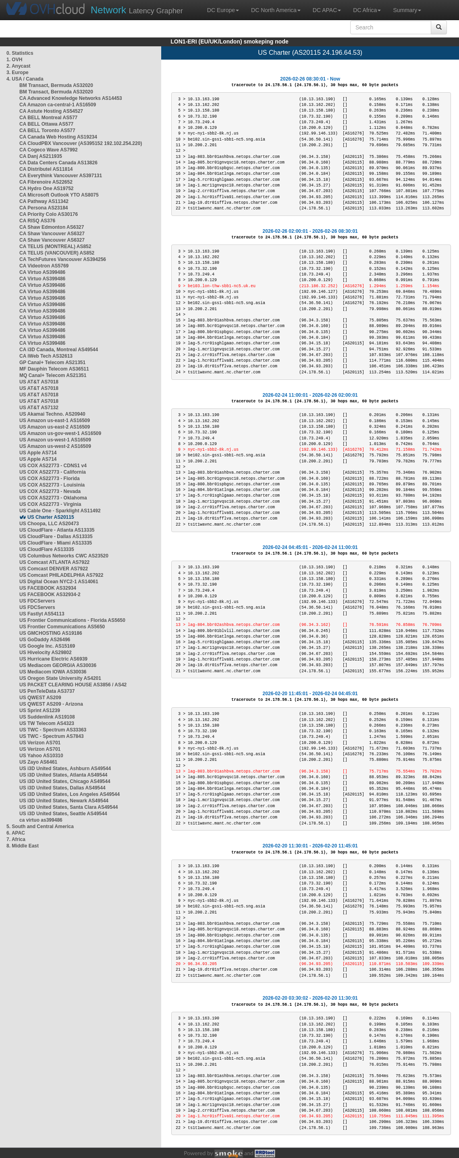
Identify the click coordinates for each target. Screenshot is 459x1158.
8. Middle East (22, 846)
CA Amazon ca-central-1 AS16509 (57, 105)
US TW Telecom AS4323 (46, 723)
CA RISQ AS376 (37, 221)
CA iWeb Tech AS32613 (46, 356)
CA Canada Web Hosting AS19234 (58, 137)
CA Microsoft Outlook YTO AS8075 (59, 195)
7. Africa (15, 839)
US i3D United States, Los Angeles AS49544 (69, 794)
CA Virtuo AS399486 (42, 272)
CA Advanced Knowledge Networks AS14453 (70, 98)
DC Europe (223, 10)
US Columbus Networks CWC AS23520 (63, 556)
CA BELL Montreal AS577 (48, 117)
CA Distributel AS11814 (46, 169)
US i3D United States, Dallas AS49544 (62, 788)
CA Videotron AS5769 (44, 266)
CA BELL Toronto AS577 (47, 130)
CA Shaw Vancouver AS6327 (52, 233)
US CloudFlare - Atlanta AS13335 (57, 530)
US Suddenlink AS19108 (47, 717)
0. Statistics (19, 53)
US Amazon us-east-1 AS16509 (54, 420)
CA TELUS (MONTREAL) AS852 (55, 246)
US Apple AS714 (37, 453)
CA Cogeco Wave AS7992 (48, 150)
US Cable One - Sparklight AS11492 (60, 511)
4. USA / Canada (25, 79)
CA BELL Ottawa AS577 (46, 124)
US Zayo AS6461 (38, 762)
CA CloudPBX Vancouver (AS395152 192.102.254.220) (80, 143)
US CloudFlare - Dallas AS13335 (56, 536)
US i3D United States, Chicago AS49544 (64, 781)
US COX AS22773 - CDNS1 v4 (53, 465)
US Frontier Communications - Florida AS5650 (72, 620)
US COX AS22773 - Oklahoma (53, 498)
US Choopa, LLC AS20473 (49, 523)
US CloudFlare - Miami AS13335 (55, 543)
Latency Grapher (137, 9)
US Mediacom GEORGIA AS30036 (57, 665)
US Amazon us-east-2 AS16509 (54, 427)
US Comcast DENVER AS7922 (53, 569)
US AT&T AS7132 (38, 407)
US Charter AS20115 (50, 517)
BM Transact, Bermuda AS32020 (56, 85)
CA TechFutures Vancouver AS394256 (62, 259)
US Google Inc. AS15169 (47, 646)
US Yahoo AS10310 (41, 755)
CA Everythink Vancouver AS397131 (60, 175)
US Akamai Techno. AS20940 (52, 414)
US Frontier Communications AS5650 (62, 627)
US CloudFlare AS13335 (46, 549)
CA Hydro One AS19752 (46, 188)
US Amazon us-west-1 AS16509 (55, 440)
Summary (407, 10)
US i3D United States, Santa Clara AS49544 (68, 807)
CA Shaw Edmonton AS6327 (51, 227)
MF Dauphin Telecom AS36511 (54, 369)
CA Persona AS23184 (43, 208)
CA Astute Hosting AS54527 (51, 111)
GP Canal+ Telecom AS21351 (52, 362)
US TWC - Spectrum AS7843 (51, 736)
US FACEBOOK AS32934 (47, 588)
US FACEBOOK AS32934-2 (50, 594)
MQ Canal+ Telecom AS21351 (52, 375)
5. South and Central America (40, 826)
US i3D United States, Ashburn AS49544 (65, 768)
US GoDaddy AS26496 (44, 639)
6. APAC (15, 833)
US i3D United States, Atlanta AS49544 (63, 775)
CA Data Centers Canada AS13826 (58, 163)
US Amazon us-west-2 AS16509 (55, 446)
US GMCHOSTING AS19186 (50, 633)
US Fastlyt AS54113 (41, 614)
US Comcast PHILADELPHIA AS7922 (61, 575)
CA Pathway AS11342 (44, 201)
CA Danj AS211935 (40, 156)
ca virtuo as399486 (40, 820)
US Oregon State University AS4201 (60, 678)
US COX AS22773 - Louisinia (52, 485)
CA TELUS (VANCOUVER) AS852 (56, 253)
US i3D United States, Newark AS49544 (63, 801)
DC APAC (327, 10)
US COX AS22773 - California (52, 472)
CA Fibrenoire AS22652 (46, 182)
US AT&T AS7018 (38, 382)
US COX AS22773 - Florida (49, 478)
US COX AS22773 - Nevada (50, 491)
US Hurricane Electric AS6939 (53, 659)
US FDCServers (37, 601)
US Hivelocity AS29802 (45, 652)
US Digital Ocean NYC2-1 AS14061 (58, 581)
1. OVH (14, 59)
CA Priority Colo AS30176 (48, 214)
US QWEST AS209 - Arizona (51, 704)
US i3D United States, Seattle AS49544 (63, 813)
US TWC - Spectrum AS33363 (52, 730)
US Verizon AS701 (39, 743)
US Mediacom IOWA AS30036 (53, 672)
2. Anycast (18, 66)
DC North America (276, 10)
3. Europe (17, 72)
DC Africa (367, 10)
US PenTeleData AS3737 (47, 691)
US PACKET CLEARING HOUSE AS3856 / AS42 (73, 685)
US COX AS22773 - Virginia (50, 504)
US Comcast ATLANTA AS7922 (54, 562)
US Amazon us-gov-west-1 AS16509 (60, 433)
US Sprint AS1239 (39, 710)
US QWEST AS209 (40, 697)
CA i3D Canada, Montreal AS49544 (58, 349)
